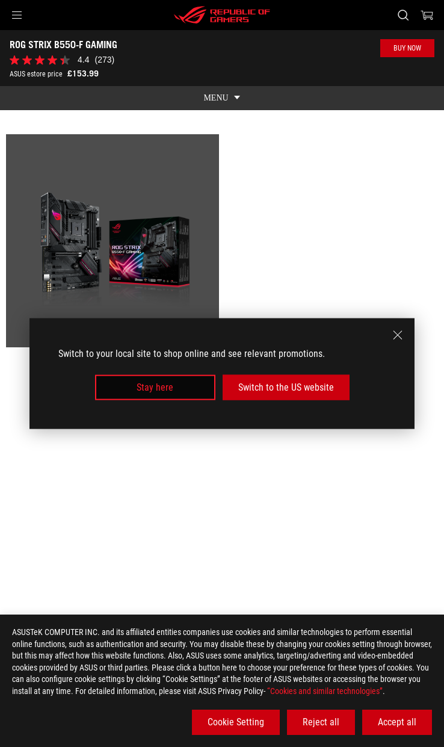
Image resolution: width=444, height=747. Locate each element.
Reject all (321, 722)
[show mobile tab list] (222, 98)
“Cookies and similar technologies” (325, 691)
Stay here (155, 387)
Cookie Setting (236, 722)
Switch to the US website (286, 387)
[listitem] (112, 240)
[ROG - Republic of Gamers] (222, 15)
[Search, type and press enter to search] (402, 15)
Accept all (397, 722)
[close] (397, 334)
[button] (17, 15)
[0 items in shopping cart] (427, 15)
